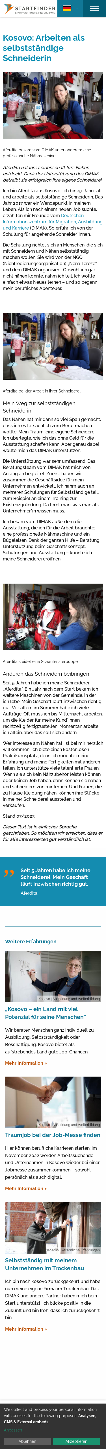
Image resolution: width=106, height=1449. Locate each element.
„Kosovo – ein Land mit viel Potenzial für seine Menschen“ (45, 1013)
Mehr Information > (26, 1063)
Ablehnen (27, 1441)
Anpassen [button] (13, 1430)
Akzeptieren (76, 1441)
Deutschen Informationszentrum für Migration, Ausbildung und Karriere (53, 222)
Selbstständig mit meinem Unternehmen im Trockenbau (44, 1264)
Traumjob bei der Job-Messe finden (52, 1135)
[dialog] (53, 1426)
